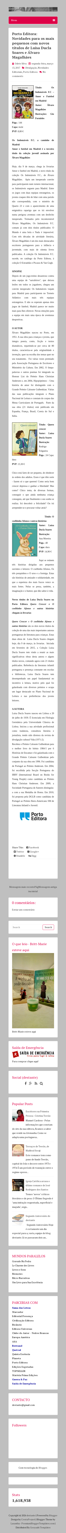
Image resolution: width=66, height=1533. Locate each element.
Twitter (19, 851)
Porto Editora (30, 71)
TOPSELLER (19, 1371)
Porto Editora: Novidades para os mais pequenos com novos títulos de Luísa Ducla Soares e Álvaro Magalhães (33, 45)
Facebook (32, 847)
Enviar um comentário (23, 909)
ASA (14, 1341)
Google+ (33, 851)
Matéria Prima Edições (25, 1375)
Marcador (17, 1312)
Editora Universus (22, 1328)
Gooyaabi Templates (40, 1527)
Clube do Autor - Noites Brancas (30, 1333)
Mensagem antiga (47, 886)
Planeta (16, 1358)
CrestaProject (28, 1519)
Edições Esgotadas (22, 1366)
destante (31, 1515)
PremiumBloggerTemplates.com (37, 1523)
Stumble (19, 855)
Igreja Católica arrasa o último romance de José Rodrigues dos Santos (38, 1185)
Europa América (21, 1337)
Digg (32, 855)
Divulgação (31, 67)
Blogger (43, 1467)
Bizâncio (17, 1324)
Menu (33, 20)
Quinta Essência (21, 1354)
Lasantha (15, 1523)
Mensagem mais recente (21, 886)
